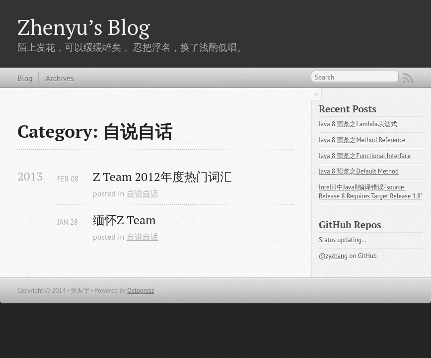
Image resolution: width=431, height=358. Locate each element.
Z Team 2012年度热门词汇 (162, 177)
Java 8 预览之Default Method (359, 171)
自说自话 (142, 193)
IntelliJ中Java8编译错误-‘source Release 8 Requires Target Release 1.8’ (370, 191)
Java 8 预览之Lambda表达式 (358, 124)
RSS (408, 78)
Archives (60, 78)
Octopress (140, 290)
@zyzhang (333, 256)
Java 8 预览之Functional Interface (365, 156)
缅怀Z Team (124, 220)
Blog (25, 78)
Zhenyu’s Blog (83, 27)
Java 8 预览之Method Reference (362, 140)
